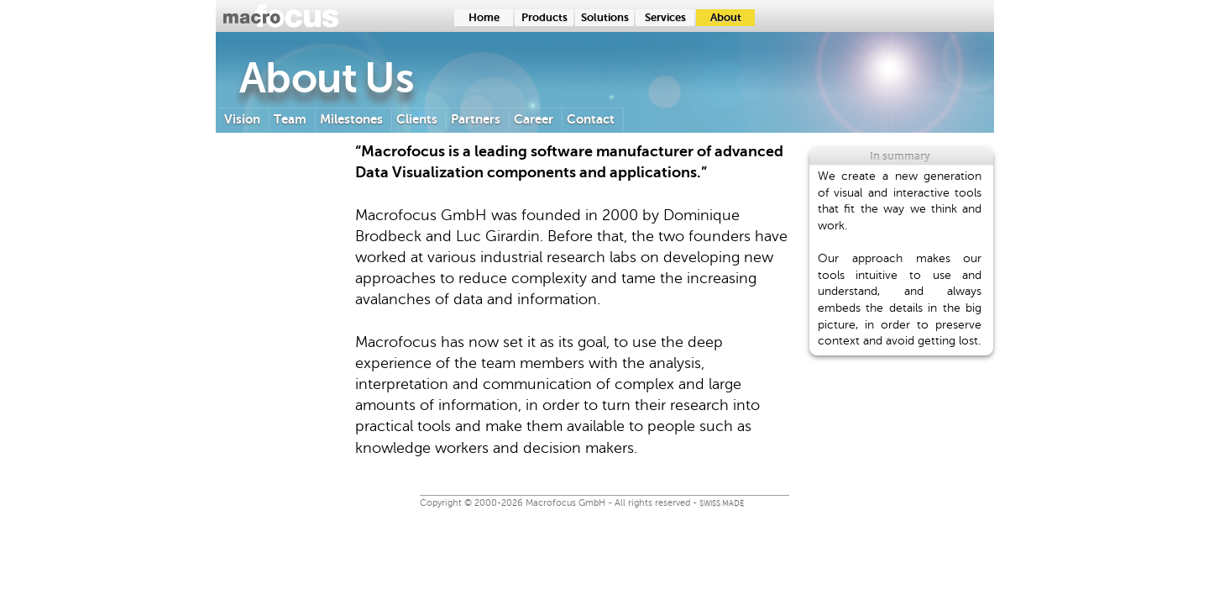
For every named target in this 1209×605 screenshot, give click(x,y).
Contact (591, 119)
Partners (475, 119)
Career (533, 119)
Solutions (605, 17)
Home (484, 17)
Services (665, 17)
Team (290, 119)
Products (544, 17)
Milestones (351, 119)
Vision (242, 119)
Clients (416, 119)
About (725, 17)
